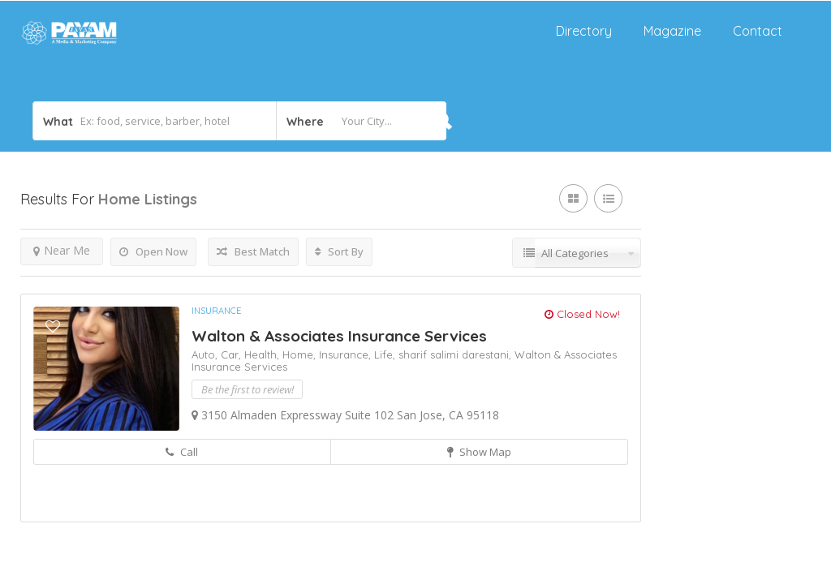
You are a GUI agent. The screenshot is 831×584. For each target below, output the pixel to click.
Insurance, (346, 354)
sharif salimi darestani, (456, 354)
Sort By (339, 251)
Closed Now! (582, 313)
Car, (232, 354)
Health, (263, 354)
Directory (584, 31)
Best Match (253, 251)
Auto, (206, 354)
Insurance (216, 310)
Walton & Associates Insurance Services (339, 336)
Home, (300, 354)
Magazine (672, 31)
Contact (757, 31)
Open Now (153, 251)
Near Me (61, 250)
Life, (386, 354)
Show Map (479, 451)
